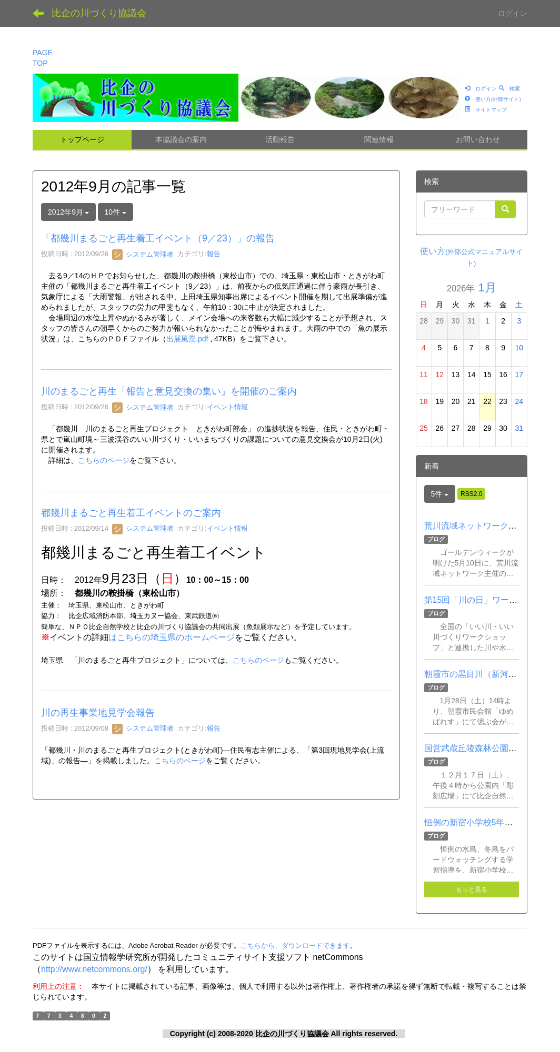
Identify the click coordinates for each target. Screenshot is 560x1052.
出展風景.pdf (187, 339)
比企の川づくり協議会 (99, 13)
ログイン (512, 13)
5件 (440, 494)
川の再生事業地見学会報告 (98, 712)
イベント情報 (227, 407)
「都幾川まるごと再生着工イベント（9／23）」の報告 (158, 238)
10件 (115, 212)
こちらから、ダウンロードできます (295, 945)
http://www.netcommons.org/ (94, 969)
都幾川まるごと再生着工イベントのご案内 (131, 513)
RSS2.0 (471, 494)
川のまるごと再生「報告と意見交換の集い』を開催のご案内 (169, 391)
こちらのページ (103, 460)
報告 (214, 254)
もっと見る (471, 889)
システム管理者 (143, 254)
